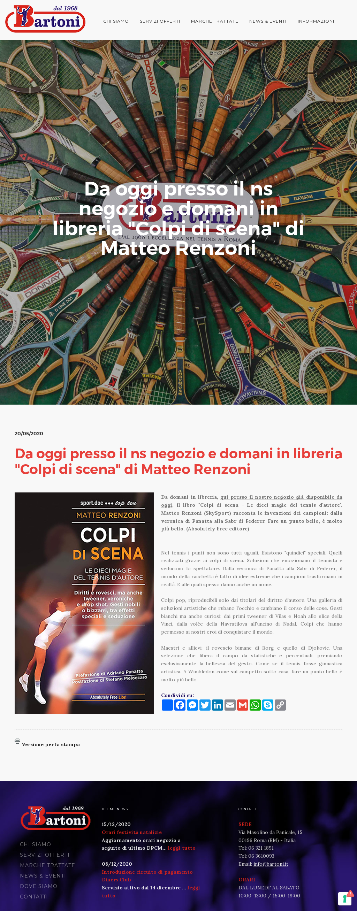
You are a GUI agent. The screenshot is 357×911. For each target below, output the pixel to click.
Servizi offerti (160, 21)
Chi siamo (116, 21)
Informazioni (316, 21)
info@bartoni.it (270, 864)
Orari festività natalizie (132, 832)
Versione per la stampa (51, 744)
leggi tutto (182, 848)
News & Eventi (268, 21)
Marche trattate (214, 21)
